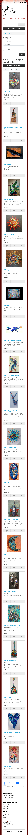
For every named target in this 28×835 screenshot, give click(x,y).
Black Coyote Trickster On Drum (13, 128)
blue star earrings (10, 591)
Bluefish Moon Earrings (12, 625)
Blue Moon (8, 555)
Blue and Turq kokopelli (12, 376)
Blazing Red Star (9, 234)
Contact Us (6, 805)
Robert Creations (8, 796)
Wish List (6, 817)
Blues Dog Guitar (10, 660)
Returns (5, 806)
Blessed (6, 305)
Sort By (6, 69)
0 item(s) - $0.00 (13, 28)
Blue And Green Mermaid (12, 340)
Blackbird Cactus (10, 199)
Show (17, 69)
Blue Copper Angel (10, 411)
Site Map (6, 808)
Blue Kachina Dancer (11, 483)
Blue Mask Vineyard (11, 519)
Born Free (7, 766)
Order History (7, 816)
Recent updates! (8, 797)
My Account (6, 814)
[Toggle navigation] (24, 11)
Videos (5, 799)
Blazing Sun (8, 270)
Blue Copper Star (10, 447)
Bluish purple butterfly (12, 732)
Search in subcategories (10, 51)
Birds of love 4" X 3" (10, 92)
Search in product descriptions (11, 46)
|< (4, 783)
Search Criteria (7, 41)
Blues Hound (8, 697)
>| (25, 783)
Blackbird (7, 164)
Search (11, 33)
